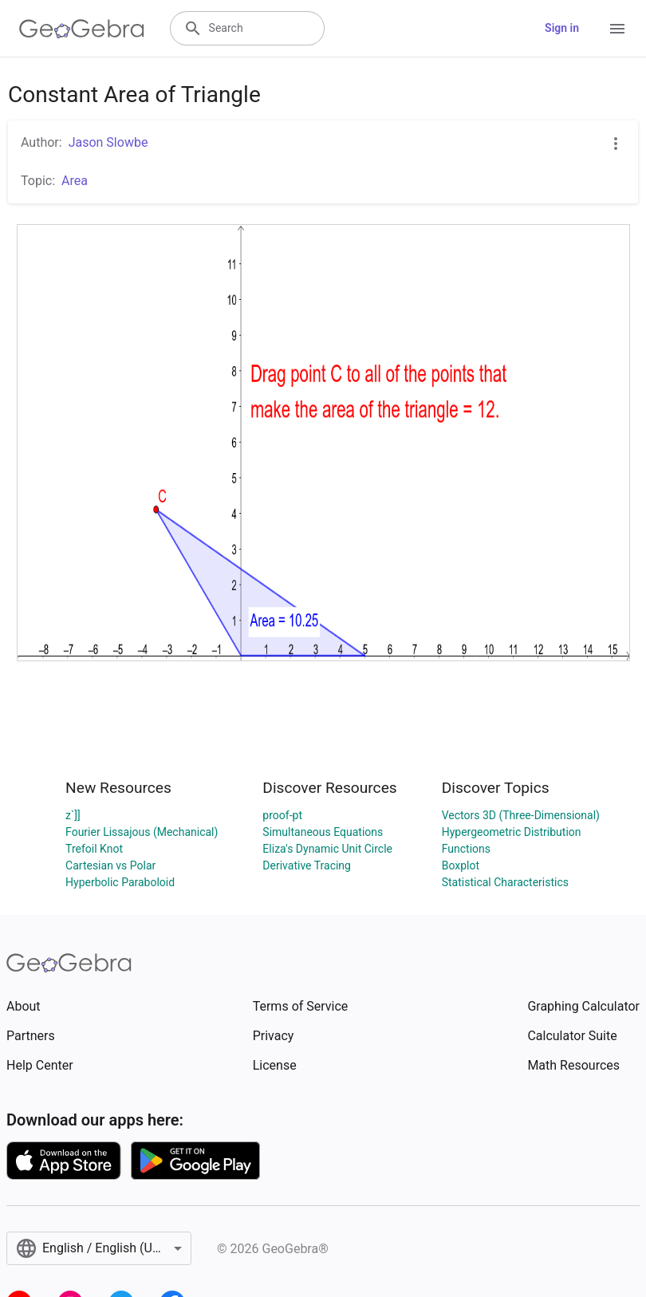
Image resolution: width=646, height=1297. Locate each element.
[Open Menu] (617, 28)
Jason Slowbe (108, 142)
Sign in (562, 28)
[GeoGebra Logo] (81, 28)
